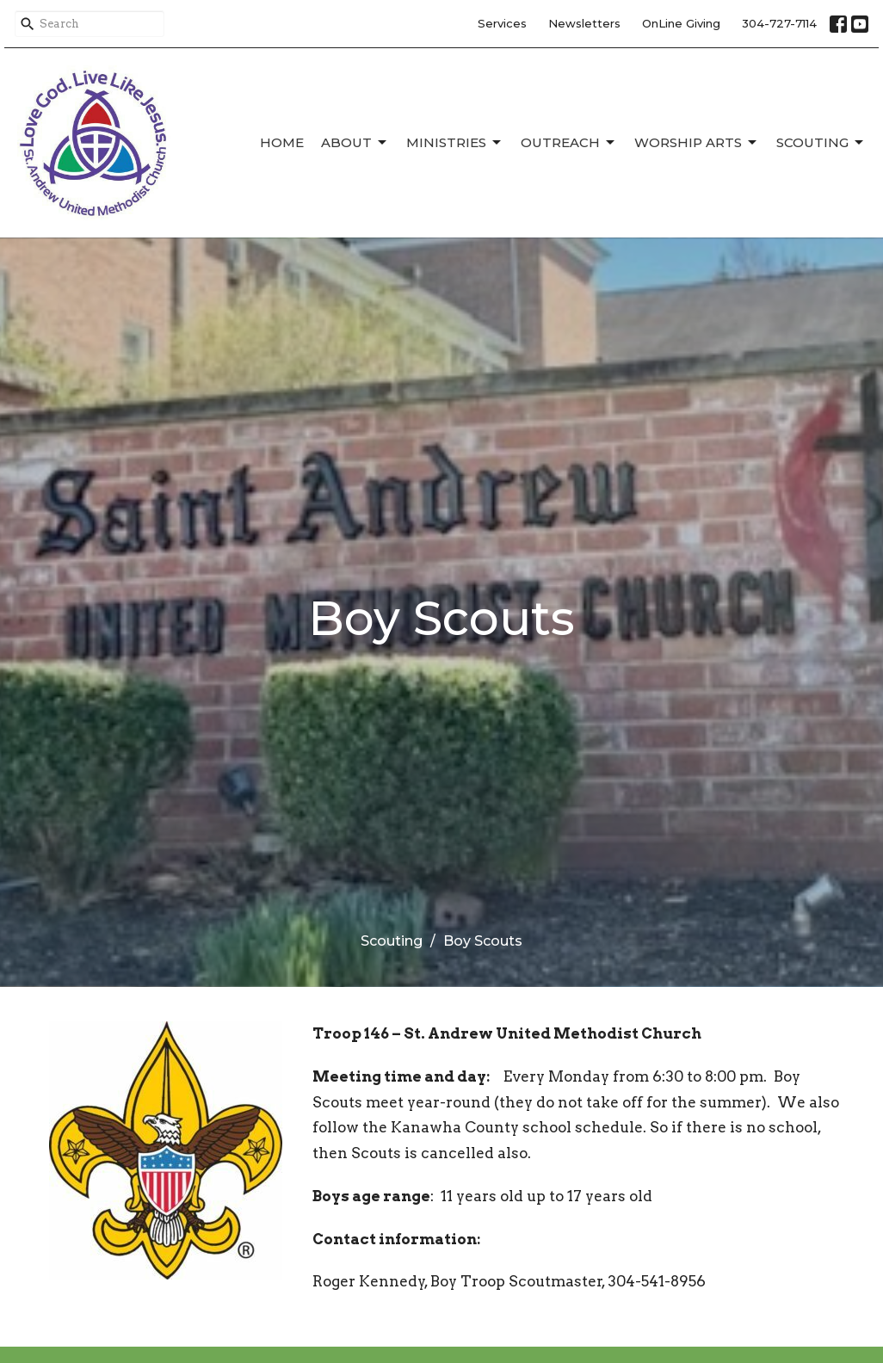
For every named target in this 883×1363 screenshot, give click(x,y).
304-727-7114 (779, 23)
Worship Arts (696, 142)
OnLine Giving (681, 23)
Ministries (454, 142)
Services (502, 23)
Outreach (569, 142)
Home (282, 142)
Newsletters (584, 23)
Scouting (821, 142)
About (355, 142)
